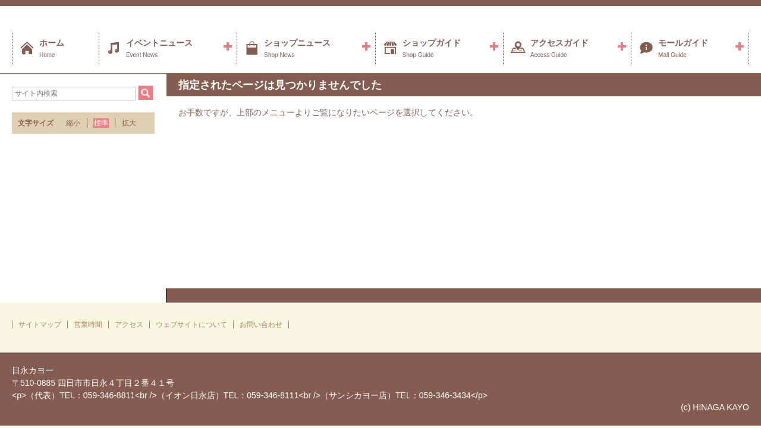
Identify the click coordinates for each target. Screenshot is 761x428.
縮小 (73, 123)
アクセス (129, 324)
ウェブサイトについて (191, 324)
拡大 (129, 123)
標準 (101, 123)
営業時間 (88, 324)
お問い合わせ (261, 324)
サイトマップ (39, 324)
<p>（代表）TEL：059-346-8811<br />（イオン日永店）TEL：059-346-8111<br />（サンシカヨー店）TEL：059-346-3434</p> (250, 395)
